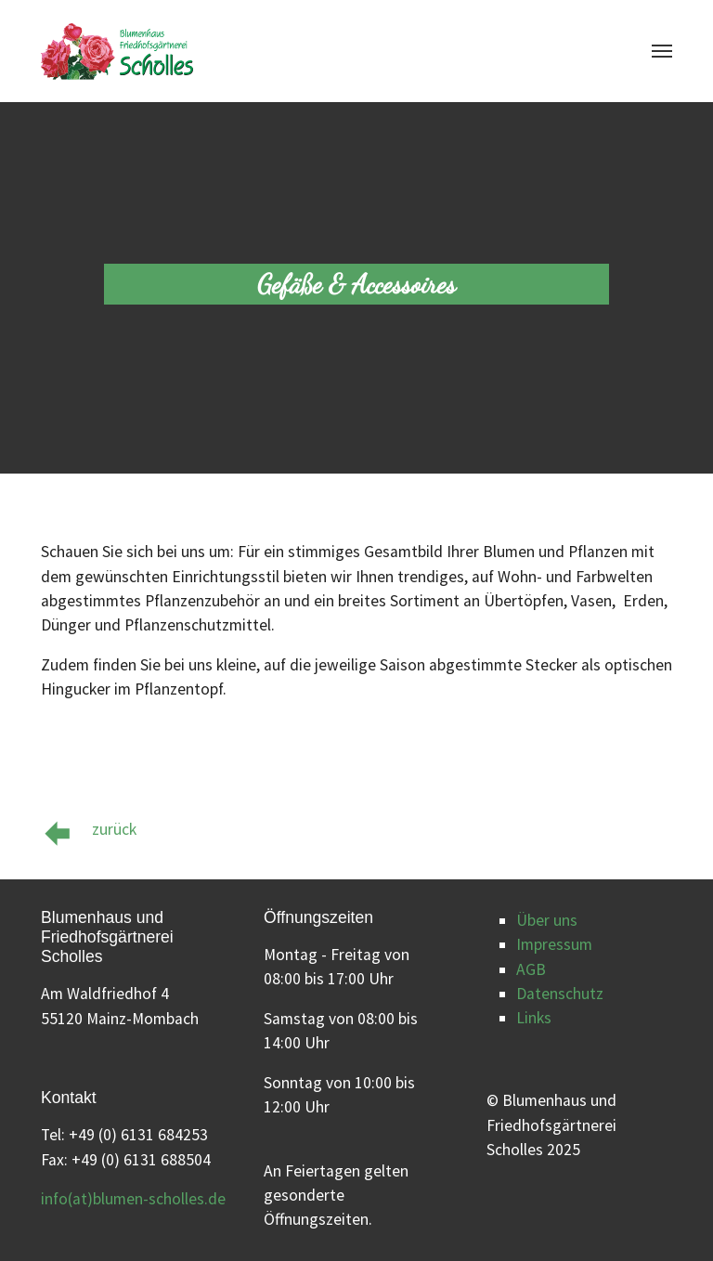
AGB (531, 969)
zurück (114, 829)
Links (533, 1018)
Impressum (554, 944)
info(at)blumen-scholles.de (133, 1199)
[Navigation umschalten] (662, 51)
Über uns (546, 920)
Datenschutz (559, 993)
